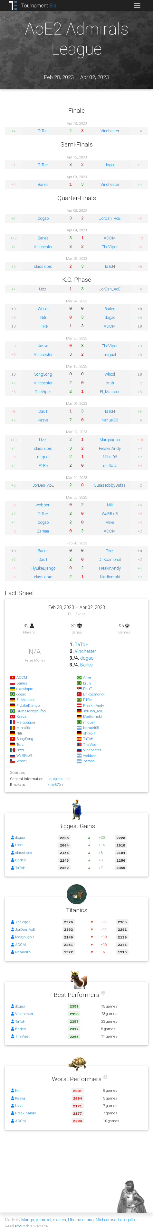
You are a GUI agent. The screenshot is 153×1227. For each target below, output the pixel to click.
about (20, 1219)
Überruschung (81, 1213)
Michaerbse (106, 1213)
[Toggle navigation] (137, 5)
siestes (59, 1213)
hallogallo (126, 1213)
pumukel (43, 1213)
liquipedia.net (59, 778)
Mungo (27, 1213)
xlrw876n (55, 784)
